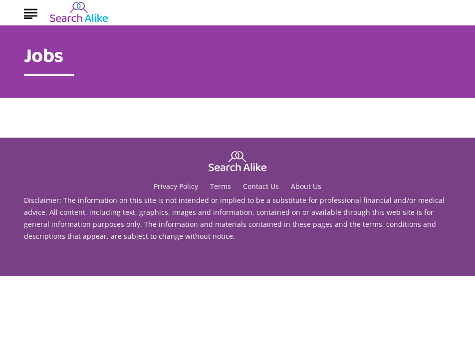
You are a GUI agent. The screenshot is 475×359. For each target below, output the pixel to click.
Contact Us (261, 186)
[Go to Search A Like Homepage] (78, 13)
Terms (220, 186)
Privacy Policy (176, 186)
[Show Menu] (30, 12)
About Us (306, 186)
